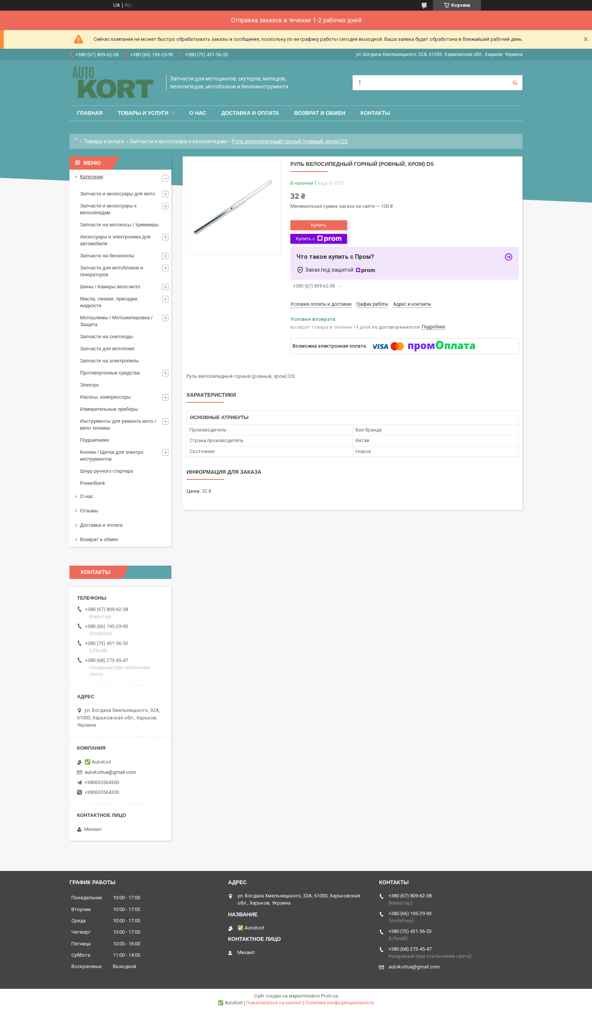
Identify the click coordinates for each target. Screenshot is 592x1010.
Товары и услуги (143, 113)
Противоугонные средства (110, 373)
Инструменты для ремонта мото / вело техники (118, 424)
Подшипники (94, 440)
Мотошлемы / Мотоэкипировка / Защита (116, 321)
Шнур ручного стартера (106, 471)
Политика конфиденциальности (339, 1002)
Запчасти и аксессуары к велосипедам (178, 141)
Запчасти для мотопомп (107, 348)
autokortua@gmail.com (110, 772)
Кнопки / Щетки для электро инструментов (111, 455)
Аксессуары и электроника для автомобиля (115, 240)
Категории (91, 176)
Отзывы (89, 511)
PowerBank (92, 483)
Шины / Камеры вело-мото (110, 286)
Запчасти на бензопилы (107, 255)
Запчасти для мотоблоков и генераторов (111, 271)
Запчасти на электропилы (109, 360)
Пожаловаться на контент (274, 1002)
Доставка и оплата (250, 113)
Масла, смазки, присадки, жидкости (109, 302)
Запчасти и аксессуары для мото (117, 193)
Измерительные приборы (109, 409)
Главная (90, 113)
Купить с (318, 238)
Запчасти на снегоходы (106, 336)
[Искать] (515, 82)
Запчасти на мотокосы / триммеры (119, 224)
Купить (318, 225)
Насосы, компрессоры (105, 397)
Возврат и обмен (319, 113)
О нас (197, 113)
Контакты (375, 113)
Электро (89, 385)
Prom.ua (329, 996)
